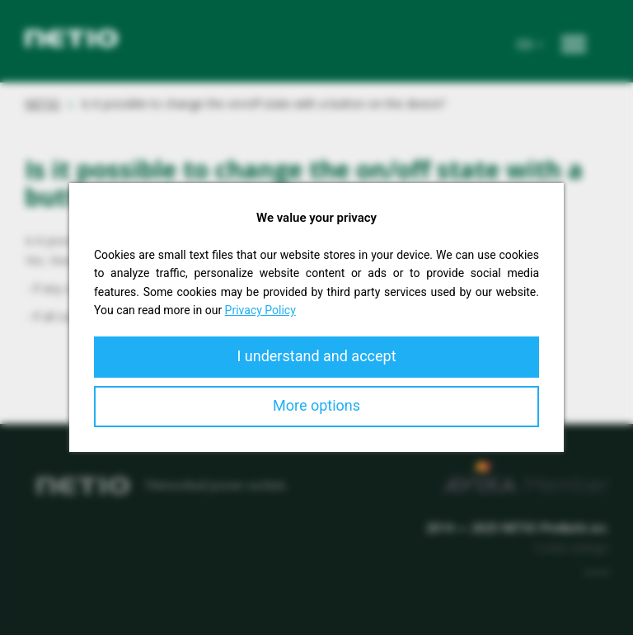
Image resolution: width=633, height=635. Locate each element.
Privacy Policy (260, 310)
